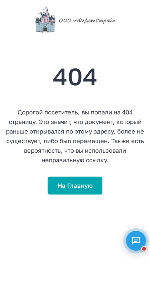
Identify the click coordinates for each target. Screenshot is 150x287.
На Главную (75, 185)
